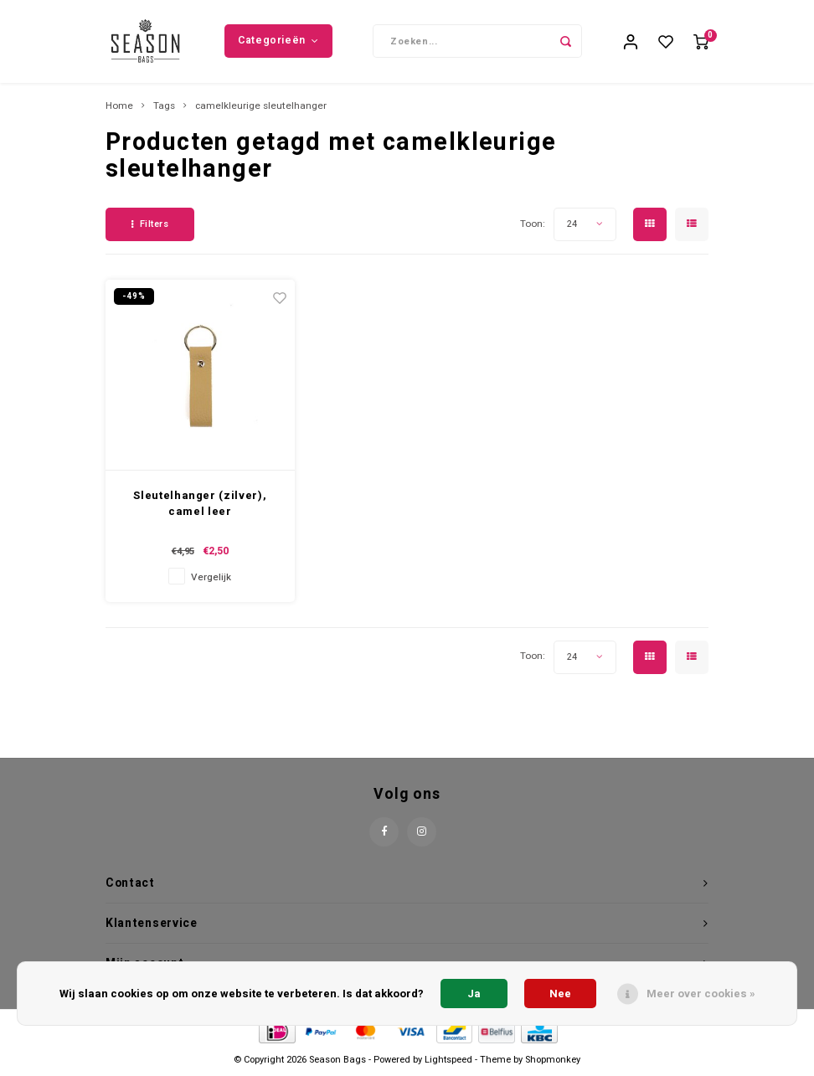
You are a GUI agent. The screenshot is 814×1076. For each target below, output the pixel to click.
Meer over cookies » (701, 993)
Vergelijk (211, 578)
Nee (560, 993)
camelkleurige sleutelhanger (261, 107)
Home (119, 107)
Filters (149, 226)
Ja (474, 993)
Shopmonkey (552, 1060)
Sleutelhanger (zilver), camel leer (199, 504)
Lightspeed (448, 1060)
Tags (164, 107)
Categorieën (278, 41)
